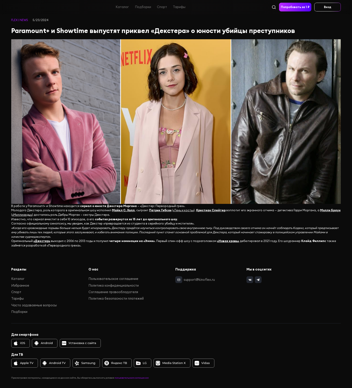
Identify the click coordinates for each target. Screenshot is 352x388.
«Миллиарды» (22, 215)
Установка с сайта (79, 343)
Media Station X (171, 363)
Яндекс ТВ (115, 363)
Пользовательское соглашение (113, 279)
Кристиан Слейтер (211, 210)
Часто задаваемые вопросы (34, 305)
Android (43, 343)
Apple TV (23, 363)
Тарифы (179, 7)
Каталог (122, 7)
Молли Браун (330, 210)
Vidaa (202, 363)
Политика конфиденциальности (113, 285)
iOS (19, 343)
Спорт (162, 7)
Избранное (20, 285)
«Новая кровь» (228, 241)
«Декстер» (41, 241)
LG (141, 363)
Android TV (54, 363)
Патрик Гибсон (160, 210)
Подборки (143, 7)
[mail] (179, 279)
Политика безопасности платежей (116, 298)
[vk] (249, 279)
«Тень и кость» (183, 210)
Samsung (85, 363)
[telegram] (258, 279)
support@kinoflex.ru (199, 279)
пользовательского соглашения (132, 377)
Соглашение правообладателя (113, 292)
